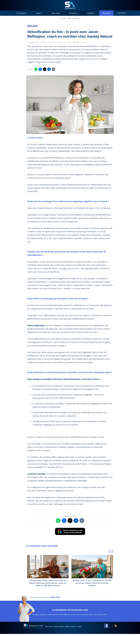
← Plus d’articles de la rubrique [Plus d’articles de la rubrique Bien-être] (44, 599)
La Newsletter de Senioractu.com (70, 611)
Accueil (63, 18)
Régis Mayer (35, 42)
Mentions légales (62, 628)
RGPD (73, 628)
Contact (88, 628)
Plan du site (50, 628)
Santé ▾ (39, 13)
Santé (69, 18)
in (48, 69)
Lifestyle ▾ (90, 13)
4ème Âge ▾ (56, 13)
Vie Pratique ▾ (21, 13)
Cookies (81, 628)
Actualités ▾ (73, 13)
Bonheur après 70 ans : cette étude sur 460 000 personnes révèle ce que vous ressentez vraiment (92, 581)
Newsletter (106, 13)
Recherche (122, 13)
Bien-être (77, 18)
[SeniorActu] (70, 5)
